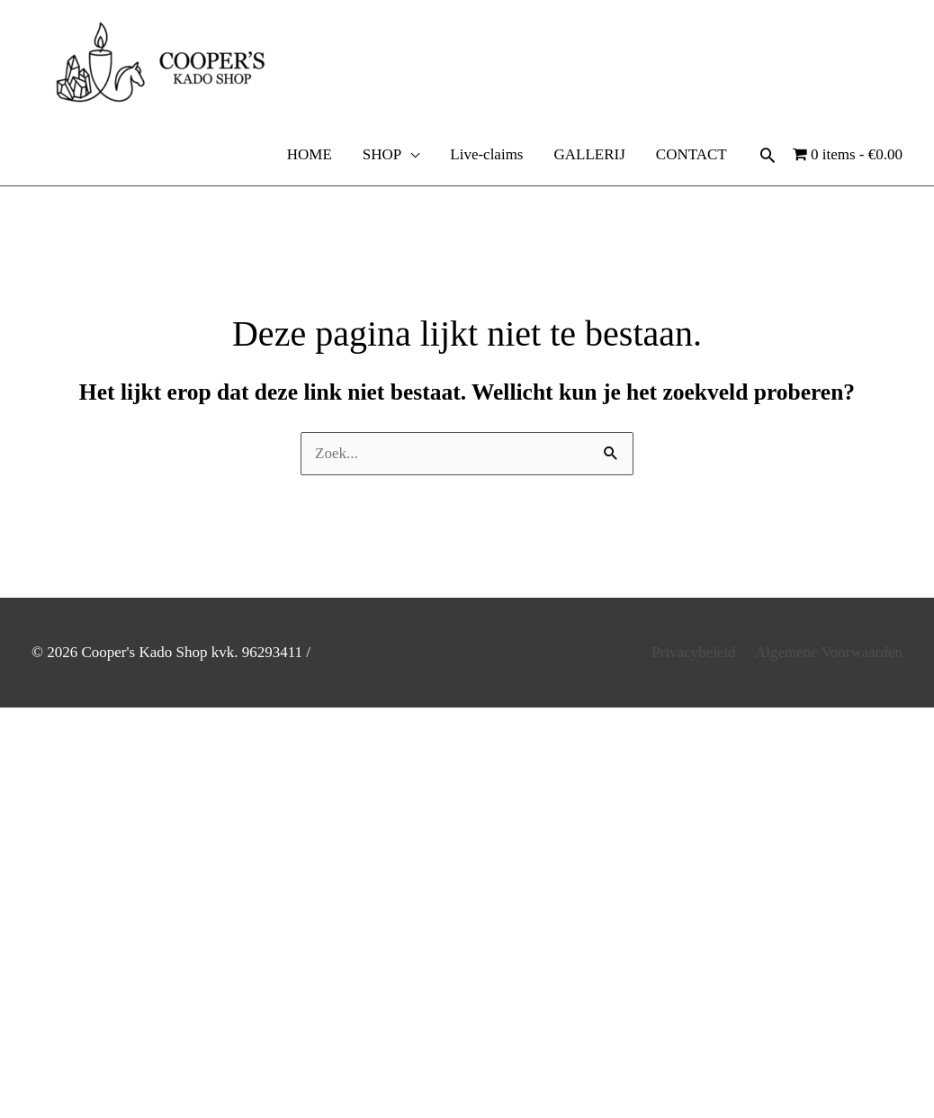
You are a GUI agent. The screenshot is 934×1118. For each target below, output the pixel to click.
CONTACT (691, 154)
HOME (309, 154)
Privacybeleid (693, 652)
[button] (767, 155)
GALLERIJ (588, 154)
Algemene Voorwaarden (829, 652)
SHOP (382, 154)
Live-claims (486, 154)
